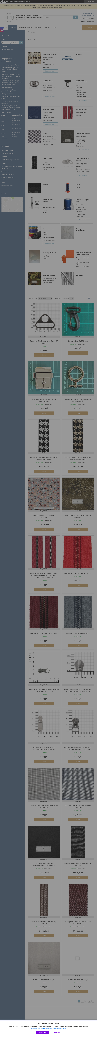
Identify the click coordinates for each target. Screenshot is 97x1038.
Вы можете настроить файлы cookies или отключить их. (48, 1028)
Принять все (43, 1032)
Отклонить (57, 1032)
